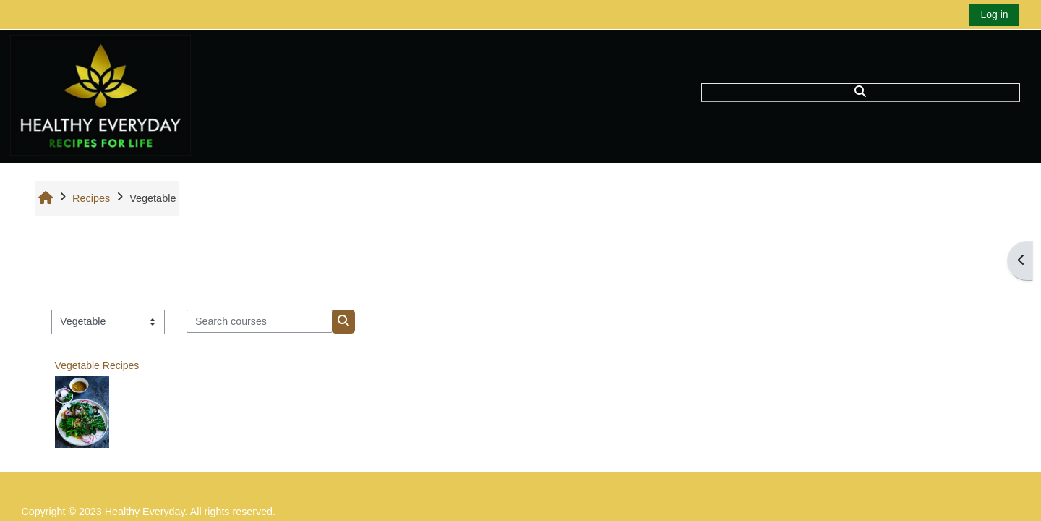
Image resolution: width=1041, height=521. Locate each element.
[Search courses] (260, 321)
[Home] (100, 95)
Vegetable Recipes (97, 365)
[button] (860, 92)
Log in (994, 14)
